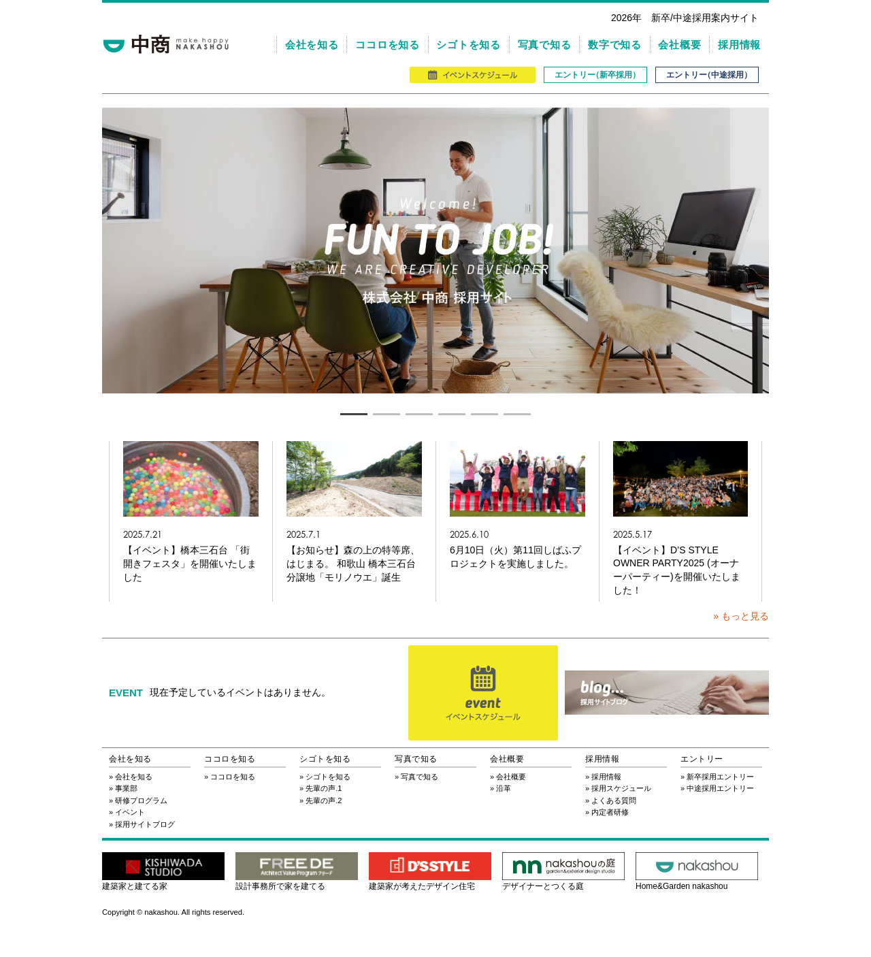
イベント (130, 812)
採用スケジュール (621, 788)
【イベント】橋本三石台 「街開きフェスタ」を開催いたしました (190, 563)
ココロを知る (387, 44)
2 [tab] (386, 414)
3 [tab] (419, 414)
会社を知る (312, 44)
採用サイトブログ (145, 824)
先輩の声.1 (324, 788)
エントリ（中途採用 (707, 75)
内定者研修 (610, 812)
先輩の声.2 (324, 800)
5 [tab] (484, 414)
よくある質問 (613, 800)
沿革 (503, 788)
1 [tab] (353, 414)
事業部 (126, 788)
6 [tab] (517, 414)
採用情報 (739, 44)
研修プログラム (141, 800)
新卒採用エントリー (720, 777)
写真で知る (545, 44)
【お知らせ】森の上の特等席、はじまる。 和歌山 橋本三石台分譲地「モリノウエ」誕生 (353, 563)
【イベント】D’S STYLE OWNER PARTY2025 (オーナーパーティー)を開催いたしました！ (676, 570)
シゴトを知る (468, 44)
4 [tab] (451, 414)
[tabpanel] (435, 250)
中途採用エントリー (720, 788)
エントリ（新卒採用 (595, 75)
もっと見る (745, 616)
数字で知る (615, 44)
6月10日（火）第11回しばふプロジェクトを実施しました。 (515, 557)
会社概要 (679, 44)
